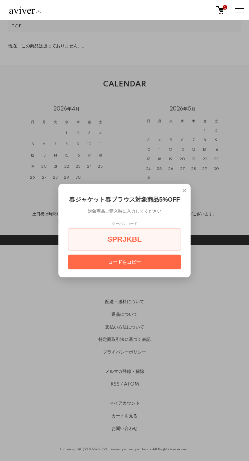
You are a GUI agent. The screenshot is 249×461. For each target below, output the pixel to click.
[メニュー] (239, 10)
